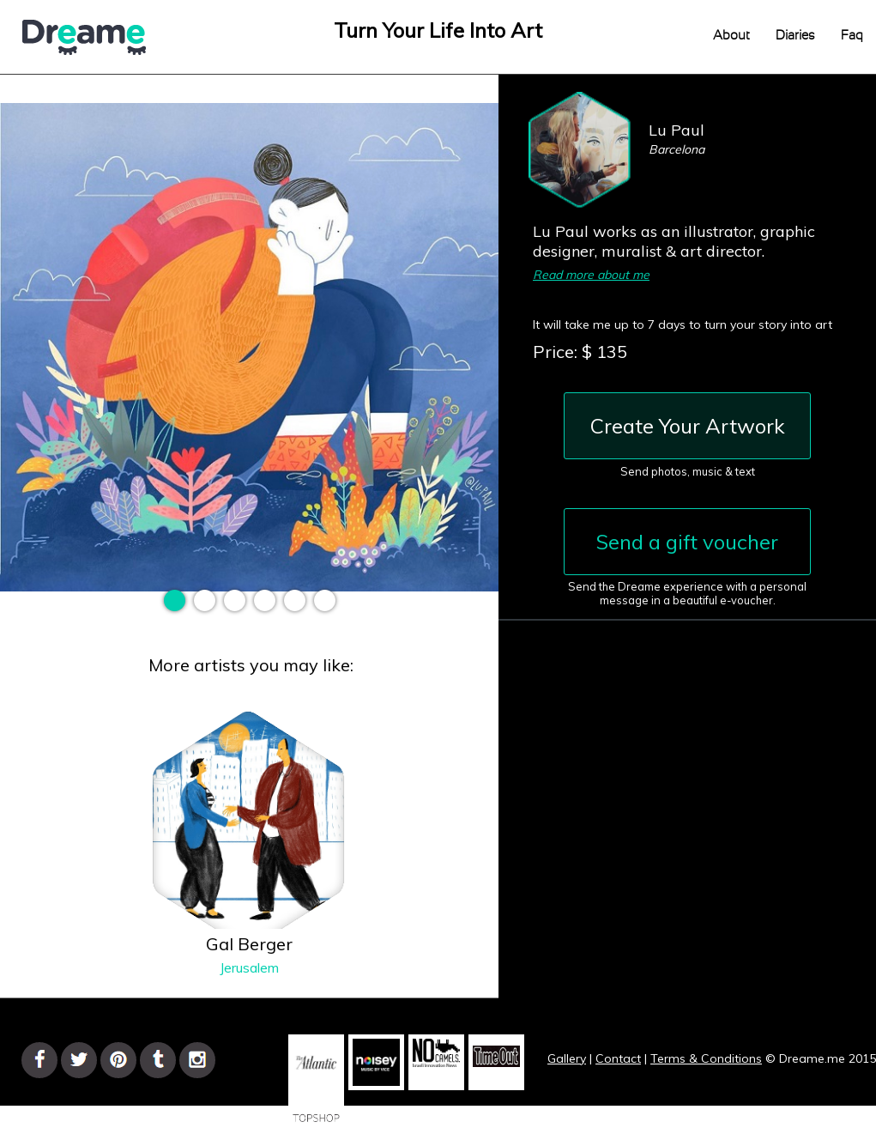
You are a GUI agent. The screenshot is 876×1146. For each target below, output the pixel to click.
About (731, 35)
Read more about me (591, 274)
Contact (618, 1058)
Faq (852, 35)
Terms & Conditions (706, 1058)
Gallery (566, 1058)
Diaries (795, 35)
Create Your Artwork (687, 426)
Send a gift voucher (687, 542)
